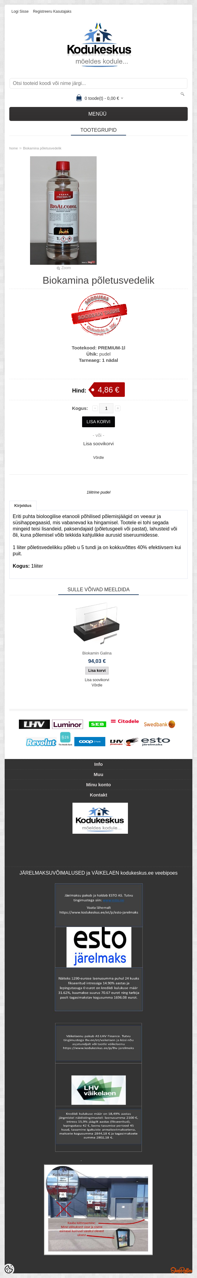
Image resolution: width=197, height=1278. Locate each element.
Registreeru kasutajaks (52, 11)
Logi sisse (19, 11)
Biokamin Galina (97, 653)
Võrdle (98, 457)
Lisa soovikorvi (98, 443)
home (13, 148)
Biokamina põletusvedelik (42, 148)
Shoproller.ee (181, 1270)
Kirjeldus (23, 505)
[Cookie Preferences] (8, 1269)
